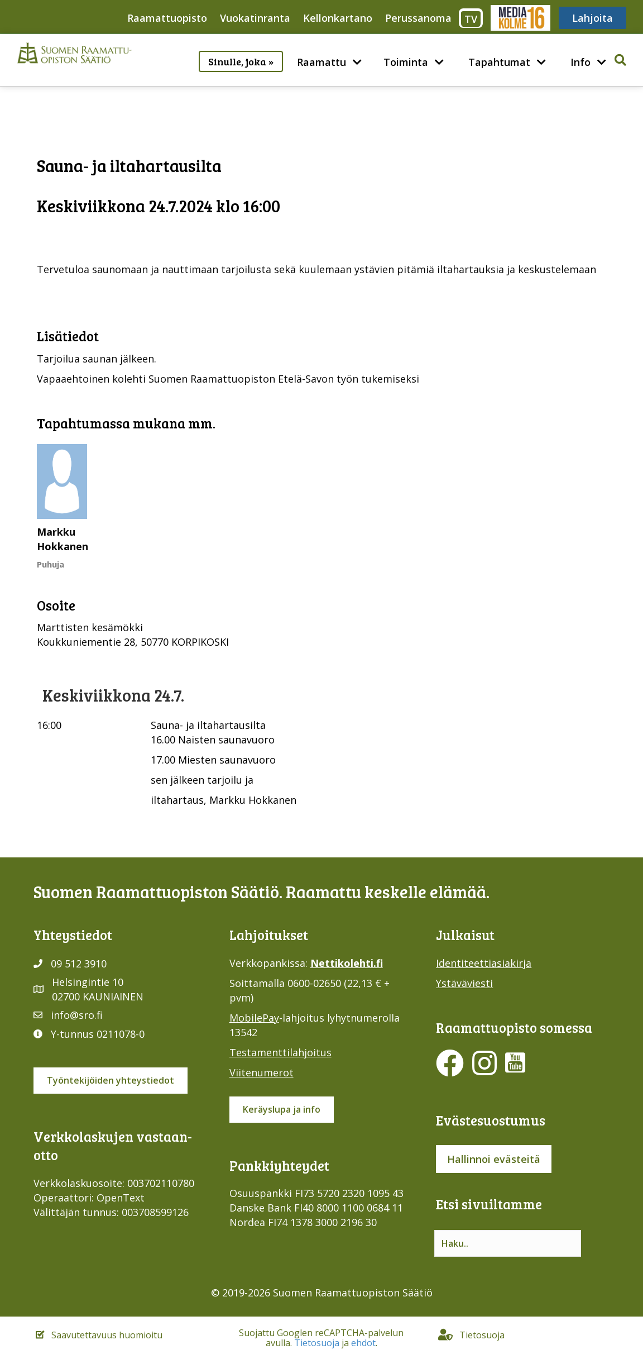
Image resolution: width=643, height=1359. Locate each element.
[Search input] (507, 1243)
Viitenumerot (261, 1072)
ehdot (363, 1343)
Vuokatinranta (255, 18)
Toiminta (405, 62)
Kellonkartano (337, 18)
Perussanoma (418, 18)
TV (470, 19)
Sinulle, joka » (240, 61)
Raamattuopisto (167, 18)
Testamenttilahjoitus (280, 1052)
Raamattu (321, 62)
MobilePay (254, 1017)
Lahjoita (592, 18)
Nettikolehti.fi (346, 963)
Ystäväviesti (464, 983)
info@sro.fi (77, 1015)
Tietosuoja (316, 1343)
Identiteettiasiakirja (483, 963)
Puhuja (50, 564)
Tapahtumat (499, 62)
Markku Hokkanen (62, 539)
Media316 (520, 18)
